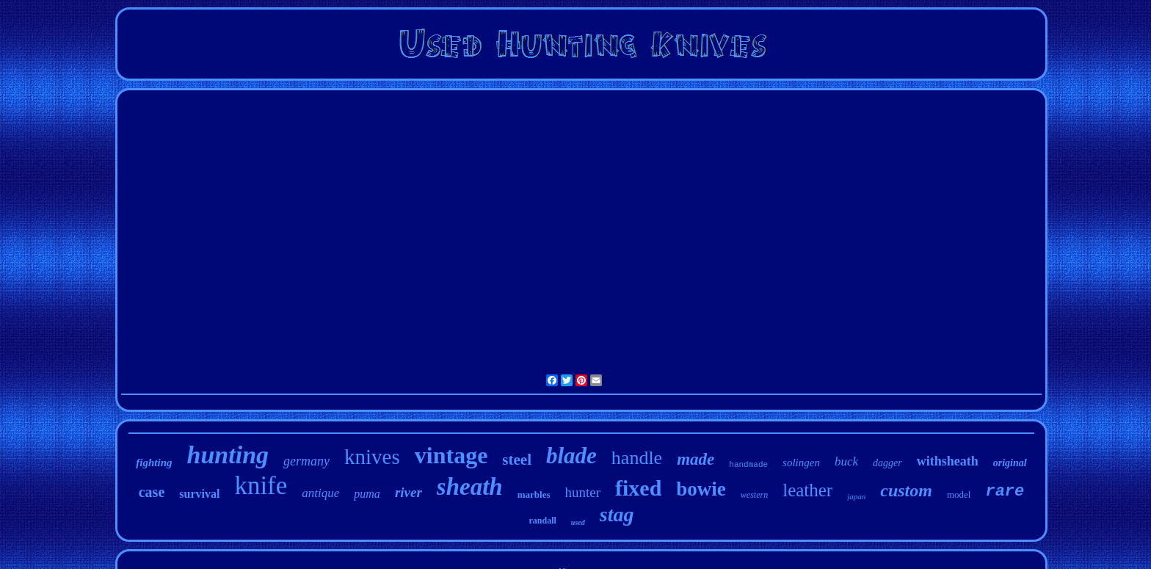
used (578, 522)
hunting (228, 454)
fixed (638, 488)
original (1010, 462)
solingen (801, 462)
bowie (701, 489)
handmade (748, 464)
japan (856, 496)
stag (617, 514)
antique (320, 493)
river (408, 492)
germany (306, 461)
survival (199, 494)
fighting (154, 462)
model (959, 494)
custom (906, 490)
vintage (451, 455)
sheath (470, 487)
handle (636, 457)
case (152, 492)
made (695, 459)
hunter (582, 492)
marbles (534, 494)
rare (1004, 491)
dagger (887, 462)
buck (846, 461)
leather (807, 490)
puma (367, 494)
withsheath (947, 461)
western (754, 495)
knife (260, 485)
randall (542, 520)
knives (372, 456)
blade (571, 455)
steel (516, 459)
